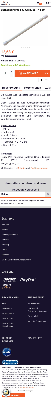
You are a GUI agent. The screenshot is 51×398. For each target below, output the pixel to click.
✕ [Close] (48, 194)
